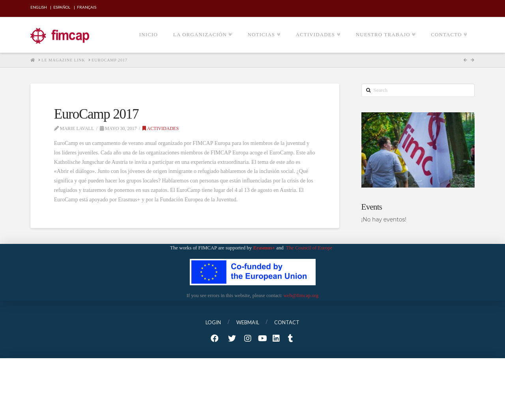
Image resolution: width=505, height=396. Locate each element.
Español (61, 7)
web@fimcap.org (301, 295)
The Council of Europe (310, 248)
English (38, 7)
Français (86, 7)
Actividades (160, 128)
